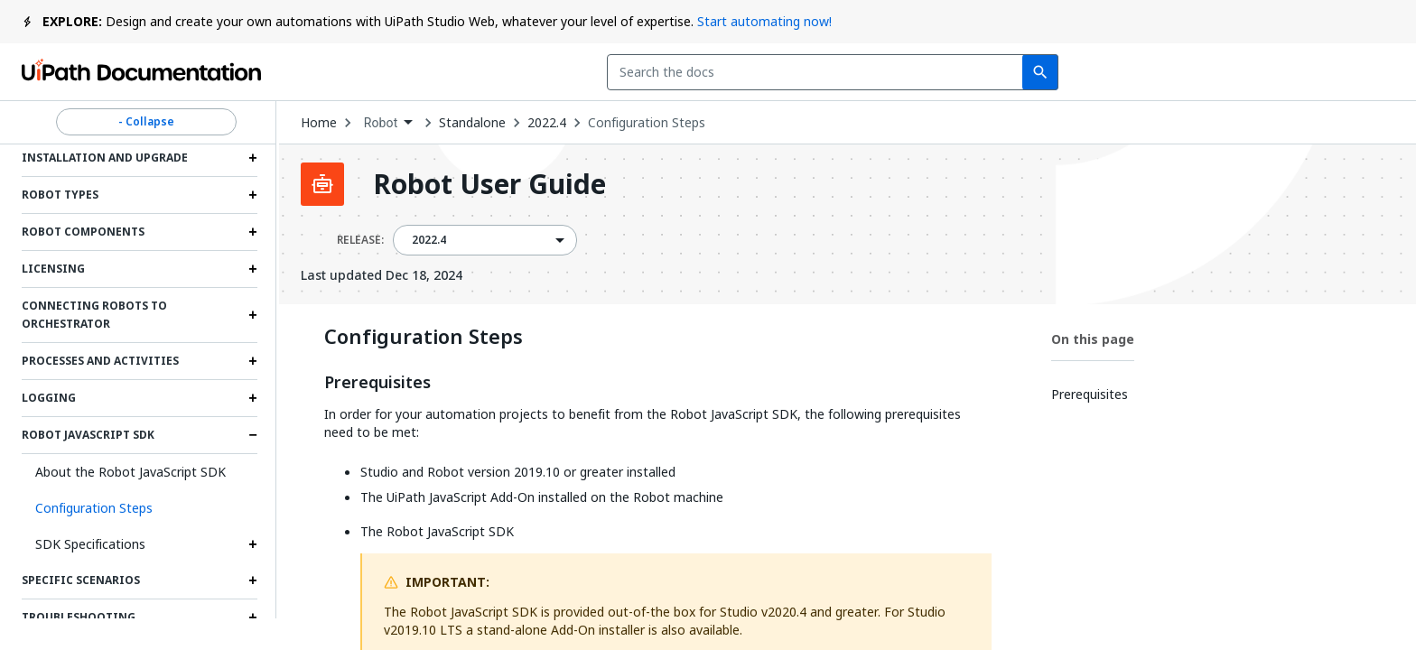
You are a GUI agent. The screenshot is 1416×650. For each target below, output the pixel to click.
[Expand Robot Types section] (252, 195)
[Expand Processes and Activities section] (252, 361)
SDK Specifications (90, 543)
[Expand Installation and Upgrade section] (252, 158)
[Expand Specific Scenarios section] (252, 580)
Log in (1262, 72)
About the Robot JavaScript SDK (130, 471)
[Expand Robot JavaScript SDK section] (252, 435)
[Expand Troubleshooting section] (252, 617)
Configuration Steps (646, 122)
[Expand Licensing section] (252, 269)
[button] (139, 508)
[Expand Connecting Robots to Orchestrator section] (252, 315)
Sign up (1351, 72)
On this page (1092, 339)
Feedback (1023, 72)
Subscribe (1151, 72)
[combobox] (605, 72)
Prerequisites (377, 383)
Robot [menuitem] (381, 123)
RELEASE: (360, 240)
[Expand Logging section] (252, 398)
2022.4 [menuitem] (429, 240)
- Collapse (146, 122)
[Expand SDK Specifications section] (252, 544)
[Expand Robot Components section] (252, 232)
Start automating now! (764, 21)
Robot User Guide (489, 184)
